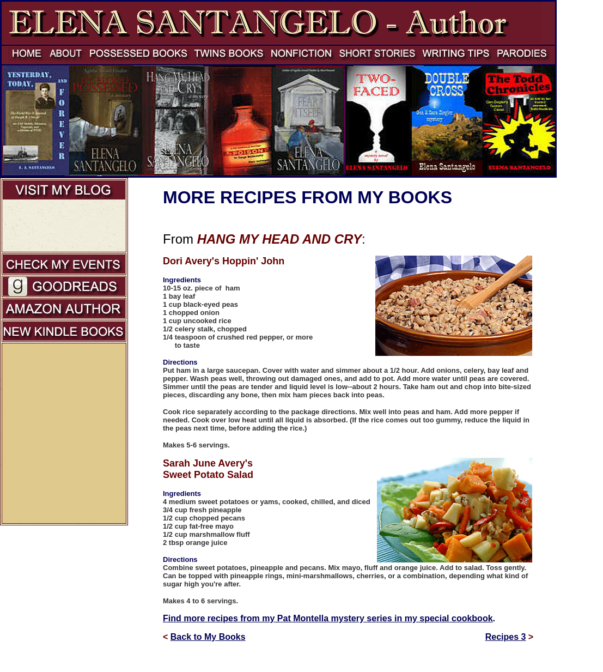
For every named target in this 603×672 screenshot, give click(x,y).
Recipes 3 (505, 636)
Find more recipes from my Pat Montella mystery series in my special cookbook (328, 618)
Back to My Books (208, 636)
